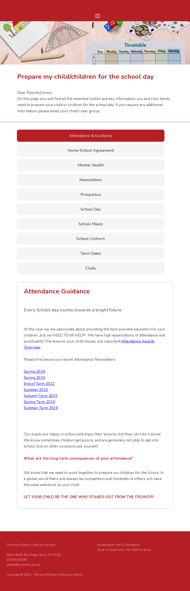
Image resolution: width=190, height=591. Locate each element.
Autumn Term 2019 (40, 395)
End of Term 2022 (39, 383)
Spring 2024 (34, 371)
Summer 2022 (36, 389)
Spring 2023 (34, 377)
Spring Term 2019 (39, 401)
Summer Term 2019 (41, 408)
